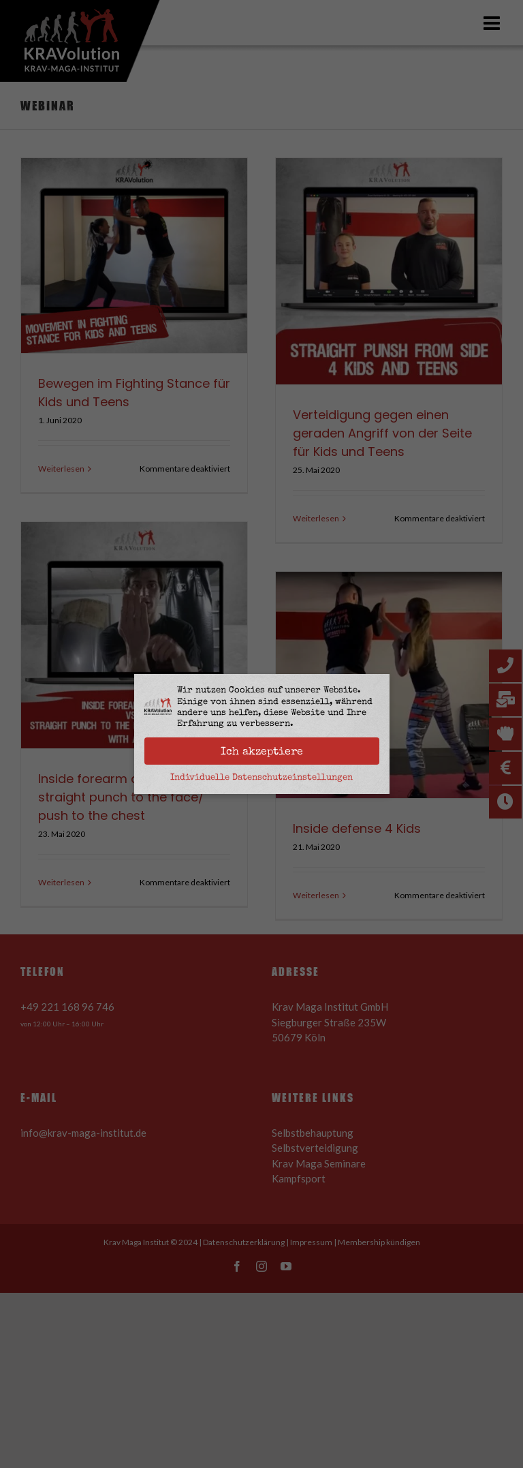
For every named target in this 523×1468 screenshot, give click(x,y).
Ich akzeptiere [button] (262, 751)
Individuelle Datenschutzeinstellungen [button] (261, 776)
